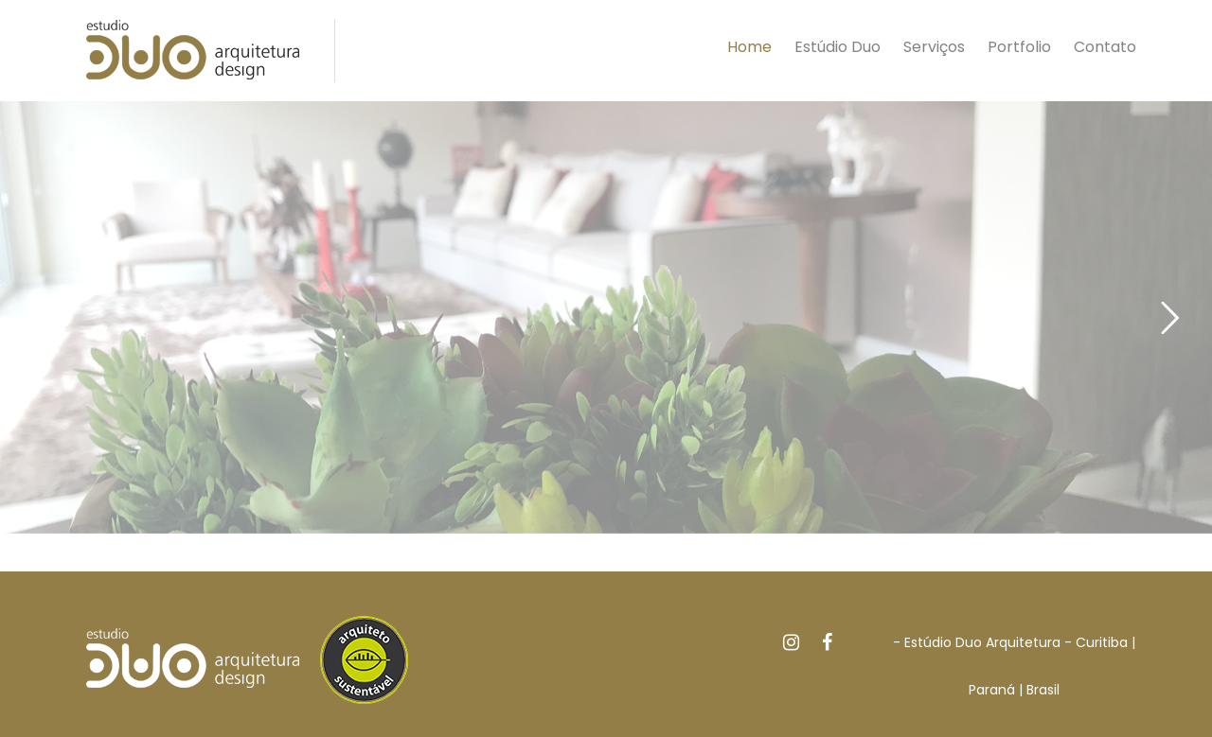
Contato (1105, 47)
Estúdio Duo (837, 47)
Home (749, 47)
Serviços (934, 47)
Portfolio (1019, 47)
